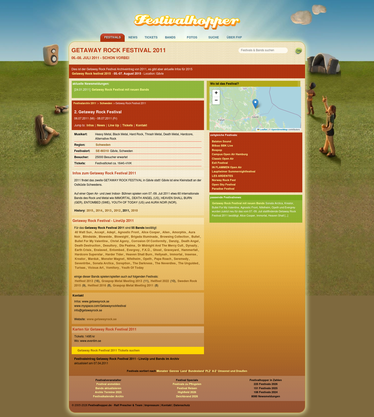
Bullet (195, 236)
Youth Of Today (132, 267)
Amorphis (179, 232)
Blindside (89, 236)
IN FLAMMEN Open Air (227, 167)
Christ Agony (119, 241)
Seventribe (82, 263)
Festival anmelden (108, 384)
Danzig (174, 241)
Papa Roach (162, 258)
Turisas (80, 267)
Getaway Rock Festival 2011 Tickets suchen (108, 350)
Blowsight (121, 236)
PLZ (208, 371)
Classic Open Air (223, 158)
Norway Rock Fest (224, 180)
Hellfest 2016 (97, 285)
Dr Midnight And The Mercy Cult (160, 245)
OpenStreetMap (279, 129)
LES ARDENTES (222, 176)
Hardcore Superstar (89, 254)
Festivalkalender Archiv (108, 396)
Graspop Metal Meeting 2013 (122, 281)
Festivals (112, 37)
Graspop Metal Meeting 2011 (133, 285)
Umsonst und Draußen (232, 371)
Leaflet (262, 129)
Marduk (93, 258)
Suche (213, 37)
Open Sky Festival (224, 184)
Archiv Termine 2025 (108, 392)
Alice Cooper (150, 232)
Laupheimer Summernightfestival (233, 171)
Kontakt (141, 125)
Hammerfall (189, 250)
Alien (166, 232)
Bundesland (196, 371)
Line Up (113, 125)
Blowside (105, 236)
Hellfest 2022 (160, 281)
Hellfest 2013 (84, 281)
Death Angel (189, 241)
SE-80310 (102, 151)
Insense (190, 254)
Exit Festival (220, 163)
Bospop (217, 150)
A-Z (214, 371)
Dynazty (191, 245)
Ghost (157, 250)
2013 (108, 210)
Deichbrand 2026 (187, 396)
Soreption (123, 263)
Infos (90, 125)
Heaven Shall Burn (139, 254)
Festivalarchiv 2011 (84, 103)
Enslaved (100, 250)
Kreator (80, 258)
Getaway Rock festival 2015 (91, 73)
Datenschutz (182, 405)
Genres (174, 371)
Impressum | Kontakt (157, 405)
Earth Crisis (83, 250)
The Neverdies (165, 263)
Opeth (147, 258)
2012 (117, 210)
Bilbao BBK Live (222, 145)
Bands (170, 37)
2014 (99, 210)
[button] (255, 104)
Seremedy (181, 258)
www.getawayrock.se (102, 319)
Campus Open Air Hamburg (230, 154)
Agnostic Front (128, 232)
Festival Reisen (187, 388)
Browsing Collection (174, 236)
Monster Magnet (112, 258)
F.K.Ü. (146, 250)
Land (183, 371)
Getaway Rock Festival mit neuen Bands (120, 89)
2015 (89, 210)
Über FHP (234, 37)
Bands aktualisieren (108, 388)
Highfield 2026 (187, 392)
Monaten (162, 371)
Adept (111, 232)
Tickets (151, 37)
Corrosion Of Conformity (148, 241)
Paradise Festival (223, 188)
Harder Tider (114, 254)
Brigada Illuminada (144, 236)
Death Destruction (87, 245)
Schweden (106, 103)
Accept (99, 232)
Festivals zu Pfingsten (187, 384)
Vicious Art (95, 267)
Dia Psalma (127, 245)
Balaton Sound (221, 141)
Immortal (176, 254)
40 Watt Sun (83, 232)
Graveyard (171, 250)
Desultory (110, 245)
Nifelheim (133, 258)
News (132, 37)
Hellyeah (161, 254)
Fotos (192, 37)
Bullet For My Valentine (91, 241)
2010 (134, 210)
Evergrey (133, 250)
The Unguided (188, 263)
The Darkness (142, 263)
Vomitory (112, 267)
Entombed (116, 250)
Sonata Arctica (103, 263)
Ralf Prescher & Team (128, 405)
